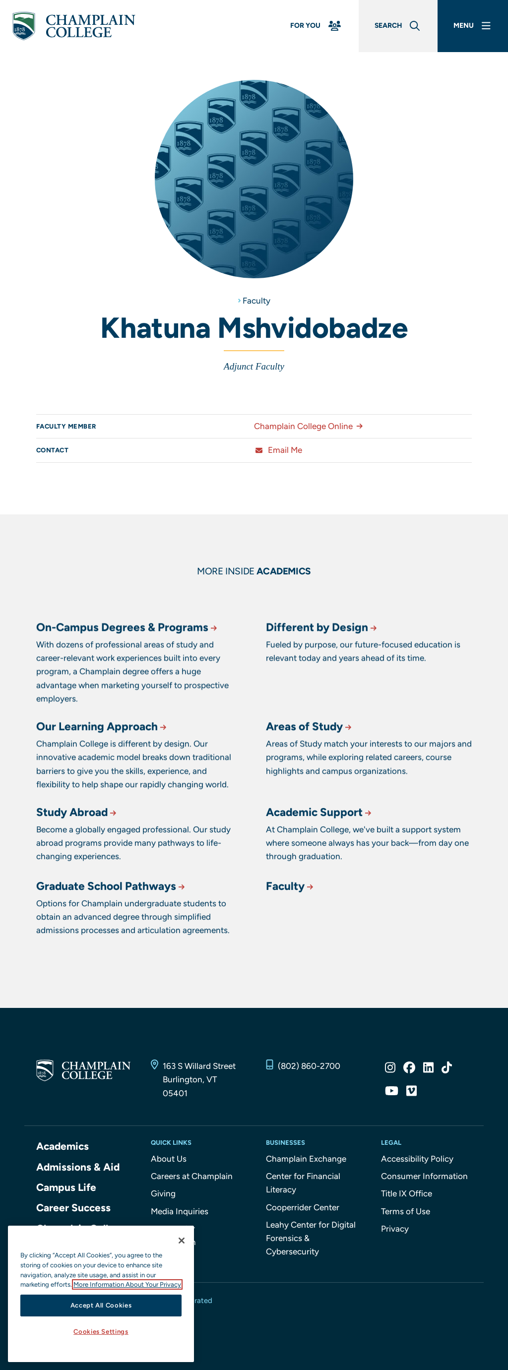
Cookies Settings (100, 1331)
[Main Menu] (473, 26)
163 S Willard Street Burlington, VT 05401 (199, 1079)
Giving (163, 1193)
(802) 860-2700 (309, 1066)
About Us (169, 1159)
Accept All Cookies (101, 1305)
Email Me (278, 450)
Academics (62, 1146)
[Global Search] (398, 26)
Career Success (73, 1207)
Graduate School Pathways (111, 921)
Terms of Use (405, 1211)
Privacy (395, 1229)
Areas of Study (309, 768)
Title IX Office (406, 1193)
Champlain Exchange (306, 1159)
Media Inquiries (179, 1211)
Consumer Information (424, 1176)
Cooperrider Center (302, 1207)
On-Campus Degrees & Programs (127, 675)
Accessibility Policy (417, 1159)
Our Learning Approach (102, 768)
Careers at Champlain (192, 1176)
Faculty (256, 301)
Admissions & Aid (78, 1167)
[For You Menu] (316, 26)
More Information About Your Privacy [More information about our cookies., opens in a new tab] (127, 1284)
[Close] (181, 1240)
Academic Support (319, 847)
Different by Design (322, 675)
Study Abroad (77, 847)
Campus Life (66, 1187)
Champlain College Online (310, 426)
